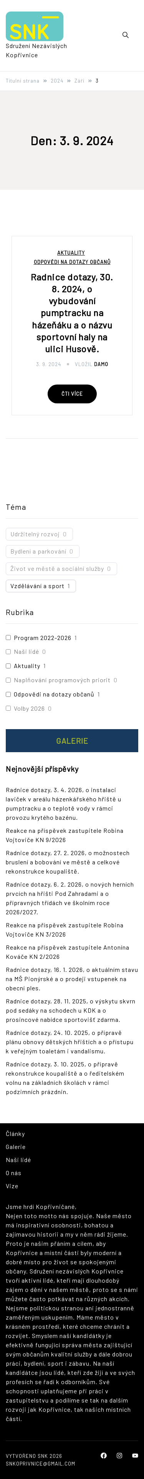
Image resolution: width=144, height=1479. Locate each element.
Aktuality (71, 252)
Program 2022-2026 (42, 637)
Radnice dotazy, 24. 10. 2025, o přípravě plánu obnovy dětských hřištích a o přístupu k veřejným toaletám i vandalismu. (70, 1042)
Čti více (72, 394)
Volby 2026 (29, 708)
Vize (12, 1185)
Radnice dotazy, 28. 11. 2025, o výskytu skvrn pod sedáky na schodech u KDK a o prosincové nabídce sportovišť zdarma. (71, 1010)
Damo (101, 364)
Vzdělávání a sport (37, 585)
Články (15, 1133)
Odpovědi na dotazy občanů (72, 262)
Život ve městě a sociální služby (57, 568)
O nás (14, 1172)
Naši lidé (26, 651)
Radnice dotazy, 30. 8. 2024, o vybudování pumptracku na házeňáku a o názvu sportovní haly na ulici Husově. (72, 312)
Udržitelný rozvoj (35, 533)
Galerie (72, 740)
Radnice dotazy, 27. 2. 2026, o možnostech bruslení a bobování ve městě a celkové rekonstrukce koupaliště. (68, 862)
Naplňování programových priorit (62, 679)
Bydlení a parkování (38, 551)
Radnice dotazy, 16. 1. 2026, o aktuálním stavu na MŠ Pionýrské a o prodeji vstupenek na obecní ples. (72, 979)
